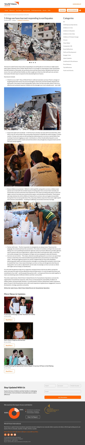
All (64, 21)
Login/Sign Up (77, 4)
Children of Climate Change (70, 37)
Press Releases (67, 64)
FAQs (15, 431)
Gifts (49, 10)
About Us (12, 10)
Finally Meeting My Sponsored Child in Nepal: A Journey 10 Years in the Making (28, 366)
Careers (11, 431)
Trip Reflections (67, 67)
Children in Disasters (23, 20)
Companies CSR (67, 46)
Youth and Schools (68, 70)
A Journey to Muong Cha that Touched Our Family (19, 314)
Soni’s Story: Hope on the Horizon (14, 340)
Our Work (19, 10)
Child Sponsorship (36, 10)
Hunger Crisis (67, 55)
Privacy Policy (34, 431)
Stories (44, 10)
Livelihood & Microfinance (70, 61)
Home (6, 10)
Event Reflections (68, 49)
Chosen (65, 40)
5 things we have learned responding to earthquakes (18, 14)
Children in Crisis (68, 27)
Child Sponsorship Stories (70, 24)
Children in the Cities (69, 34)
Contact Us (19, 431)
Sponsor (62, 10)
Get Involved (26, 10)
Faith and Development (69, 52)
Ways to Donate (72, 10)
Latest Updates (67, 58)
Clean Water (66, 43)
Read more (9, 319)
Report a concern (27, 431)
